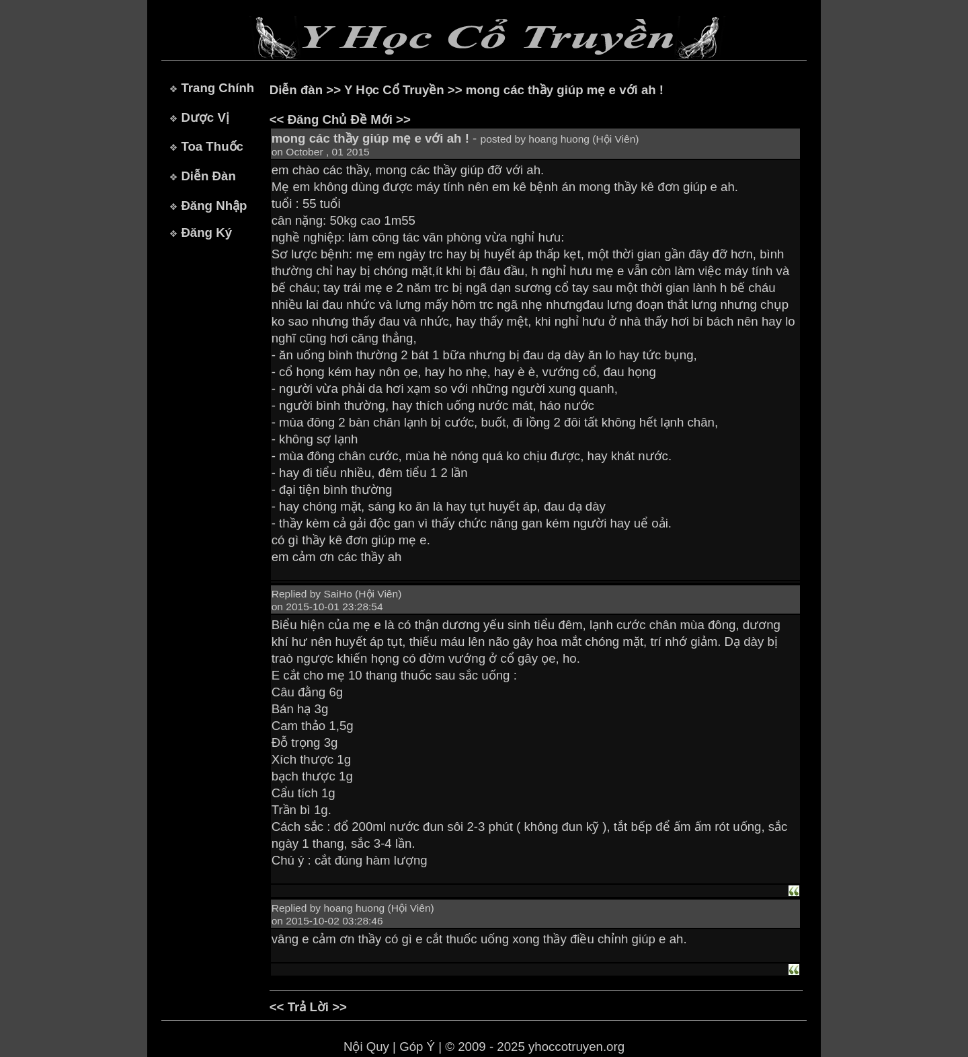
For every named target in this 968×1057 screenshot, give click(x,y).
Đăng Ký (206, 232)
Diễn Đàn (208, 176)
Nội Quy (366, 1047)
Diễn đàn (296, 90)
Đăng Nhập (214, 205)
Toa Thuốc (212, 146)
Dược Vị (205, 117)
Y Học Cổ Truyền (394, 90)
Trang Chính (217, 88)
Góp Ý (417, 1047)
